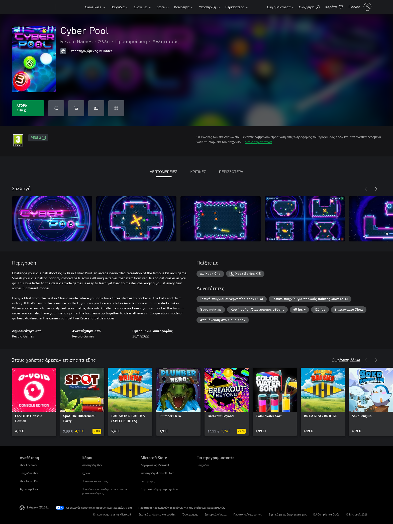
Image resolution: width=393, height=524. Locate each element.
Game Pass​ (93, 7)
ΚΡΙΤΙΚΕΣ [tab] (198, 171)
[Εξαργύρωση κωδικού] (116, 108)
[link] (34, 402)
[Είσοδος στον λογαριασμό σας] (359, 7)
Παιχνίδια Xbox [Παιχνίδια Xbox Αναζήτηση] (29, 473)
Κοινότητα (181, 7)
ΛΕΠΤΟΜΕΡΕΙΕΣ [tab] (163, 171)
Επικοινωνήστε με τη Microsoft (112, 514)
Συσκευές (140, 7)
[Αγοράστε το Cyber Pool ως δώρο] (96, 108)
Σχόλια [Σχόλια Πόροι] (86, 473)
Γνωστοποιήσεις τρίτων (247, 514)
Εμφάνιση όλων (346, 359)
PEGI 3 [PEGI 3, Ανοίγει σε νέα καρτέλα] (38, 138)
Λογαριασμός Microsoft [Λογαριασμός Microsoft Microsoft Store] (155, 465)
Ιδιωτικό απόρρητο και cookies (157, 514)
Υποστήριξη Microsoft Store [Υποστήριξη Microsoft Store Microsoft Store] (157, 473)
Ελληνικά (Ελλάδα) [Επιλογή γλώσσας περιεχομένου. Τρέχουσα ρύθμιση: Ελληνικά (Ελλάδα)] (38, 507)
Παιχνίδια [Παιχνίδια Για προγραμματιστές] (203, 465)
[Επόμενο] (376, 188)
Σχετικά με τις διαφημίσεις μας (288, 514)
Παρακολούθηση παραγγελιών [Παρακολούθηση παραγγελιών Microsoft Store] (159, 489)
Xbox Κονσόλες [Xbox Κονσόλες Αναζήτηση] (28, 465)
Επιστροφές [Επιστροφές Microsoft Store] (148, 481)
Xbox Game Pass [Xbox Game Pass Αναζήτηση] (30, 481)
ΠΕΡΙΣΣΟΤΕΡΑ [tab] (231, 171)
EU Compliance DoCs (326, 514)
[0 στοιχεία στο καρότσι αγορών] (334, 6)
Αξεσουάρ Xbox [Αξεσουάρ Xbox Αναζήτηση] (29, 489)
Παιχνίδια (118, 7)
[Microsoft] (37, 7)
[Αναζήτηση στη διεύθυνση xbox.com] (309, 6)
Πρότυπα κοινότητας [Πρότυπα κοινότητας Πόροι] (95, 481)
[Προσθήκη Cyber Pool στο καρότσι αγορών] (76, 108)
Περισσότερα (234, 7)
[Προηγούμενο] (366, 188)
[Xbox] (69, 7)
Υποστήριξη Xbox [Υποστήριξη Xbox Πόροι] (92, 465)
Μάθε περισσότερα (258, 141)
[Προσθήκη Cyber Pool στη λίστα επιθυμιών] (56, 108)
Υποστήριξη (207, 7)
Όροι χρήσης (190, 514)
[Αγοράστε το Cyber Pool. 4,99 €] (28, 108)
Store (161, 7)
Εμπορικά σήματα (216, 514)
